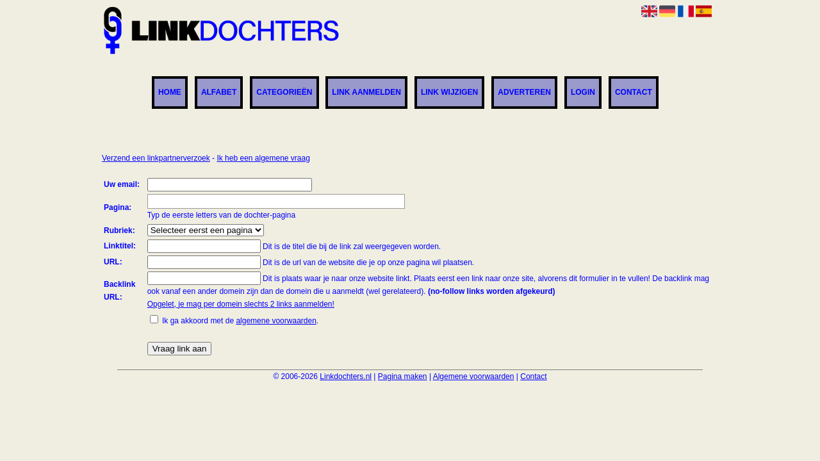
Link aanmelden (366, 92)
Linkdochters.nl (346, 376)
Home (169, 92)
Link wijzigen (449, 92)
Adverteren (524, 92)
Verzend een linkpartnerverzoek (156, 158)
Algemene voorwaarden (473, 376)
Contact (633, 92)
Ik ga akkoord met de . (240, 320)
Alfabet (218, 92)
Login (583, 92)
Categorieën (284, 92)
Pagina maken (402, 376)
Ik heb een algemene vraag (263, 158)
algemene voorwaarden (276, 320)
